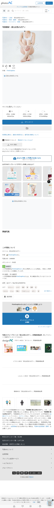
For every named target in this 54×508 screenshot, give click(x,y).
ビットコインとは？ (45, 326)
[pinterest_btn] (22, 472)
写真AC (4, 17)
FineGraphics (11, 70)
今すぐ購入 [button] (12, 145)
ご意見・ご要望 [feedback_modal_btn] (35, 473)
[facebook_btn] (18, 472)
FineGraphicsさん (17, 269)
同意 (38, 502)
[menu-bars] (4, 11)
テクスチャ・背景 (14, 22)
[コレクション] (30, 506)
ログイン (22, 416)
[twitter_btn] (14, 472)
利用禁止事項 (6, 135)
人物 (10, 17)
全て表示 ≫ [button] (48, 291)
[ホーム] (14, 506)
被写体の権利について (32, 135)
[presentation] (48, 348)
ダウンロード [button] (27, 122)
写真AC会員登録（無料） (42, 426)
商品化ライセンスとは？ (25, 140)
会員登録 (13, 426)
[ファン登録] (23, 506)
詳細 (34, 502)
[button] (40, 3)
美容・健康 (12, 20)
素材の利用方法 (18, 135)
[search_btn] (12, 10)
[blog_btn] (26, 472)
